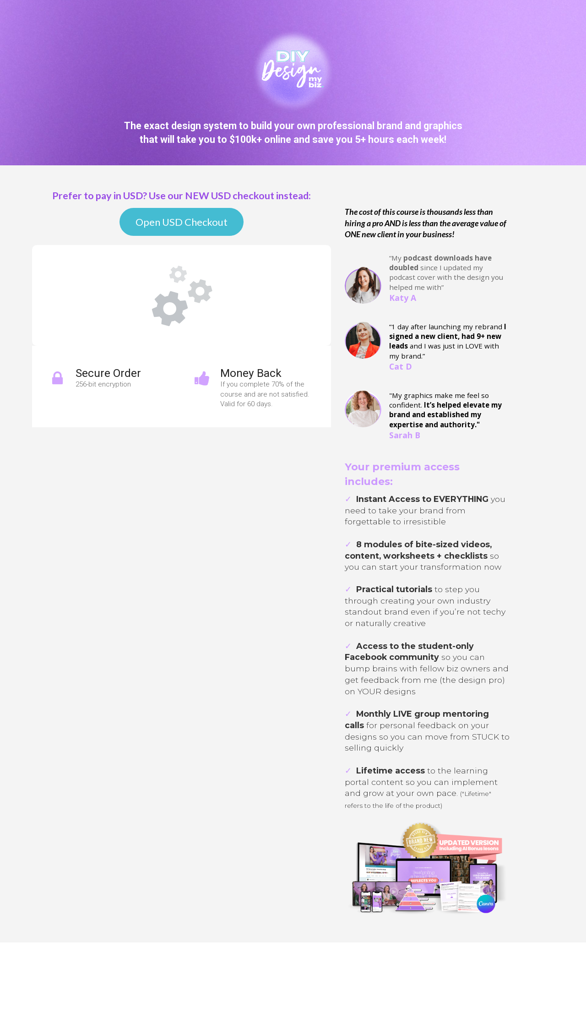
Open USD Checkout (182, 222)
